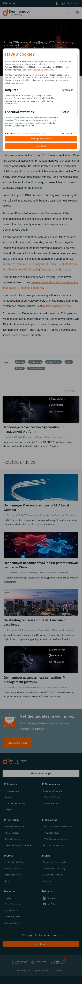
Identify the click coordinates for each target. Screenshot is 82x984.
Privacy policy (36, 69)
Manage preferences (41, 138)
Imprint (49, 69)
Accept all (41, 146)
